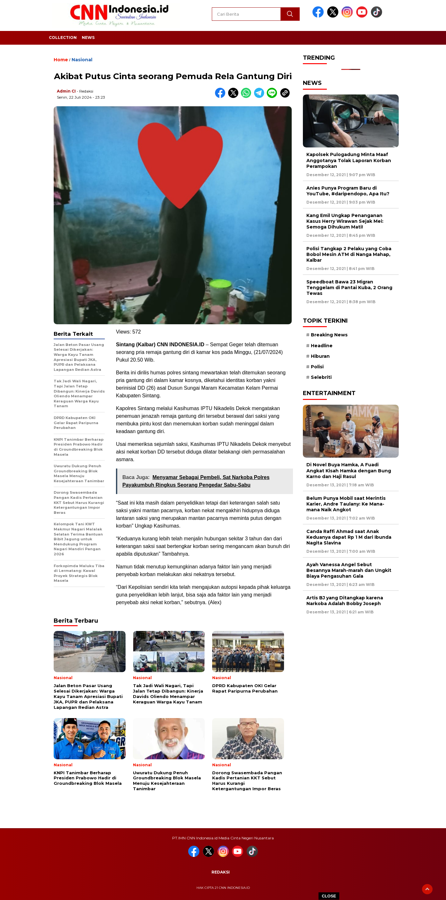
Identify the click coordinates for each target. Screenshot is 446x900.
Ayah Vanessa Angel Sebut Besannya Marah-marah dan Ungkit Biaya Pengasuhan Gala (348, 570)
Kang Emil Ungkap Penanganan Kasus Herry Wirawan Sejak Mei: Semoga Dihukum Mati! (344, 221)
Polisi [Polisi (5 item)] (317, 367)
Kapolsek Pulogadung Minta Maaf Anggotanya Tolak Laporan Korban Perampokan (348, 160)
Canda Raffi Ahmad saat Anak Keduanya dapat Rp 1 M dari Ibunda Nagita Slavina (348, 537)
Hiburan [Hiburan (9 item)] (320, 356)
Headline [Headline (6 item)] (322, 346)
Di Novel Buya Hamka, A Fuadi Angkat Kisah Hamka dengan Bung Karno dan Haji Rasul (348, 470)
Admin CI (66, 91)
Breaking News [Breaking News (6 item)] (329, 335)
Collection (63, 37)
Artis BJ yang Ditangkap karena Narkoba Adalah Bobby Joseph (344, 600)
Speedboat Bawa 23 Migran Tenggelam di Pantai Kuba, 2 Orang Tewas (349, 287)
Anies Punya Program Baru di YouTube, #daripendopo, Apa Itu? (347, 191)
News (88, 37)
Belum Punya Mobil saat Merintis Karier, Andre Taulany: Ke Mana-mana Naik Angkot (346, 504)
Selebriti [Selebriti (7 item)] (321, 377)
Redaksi (220, 872)
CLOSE (329, 896)
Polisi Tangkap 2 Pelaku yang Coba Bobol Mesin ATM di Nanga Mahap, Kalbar (348, 254)
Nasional (82, 60)
